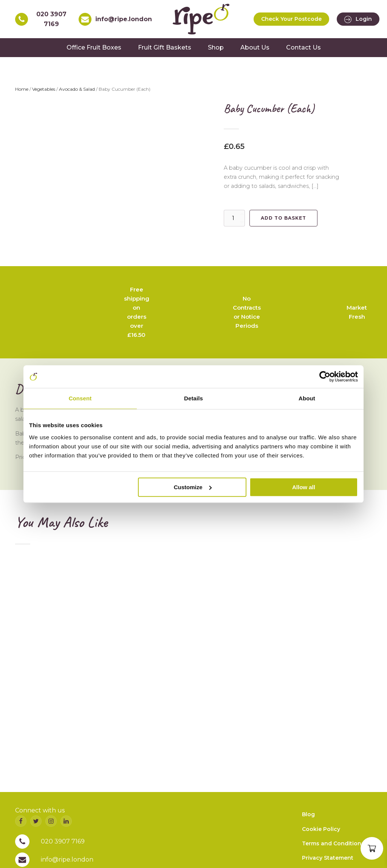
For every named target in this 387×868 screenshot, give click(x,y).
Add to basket (283, 218)
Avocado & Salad (77, 89)
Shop (216, 47)
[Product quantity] (234, 218)
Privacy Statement (327, 857)
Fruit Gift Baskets (164, 47)
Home (21, 89)
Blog (308, 814)
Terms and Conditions (333, 843)
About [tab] (307, 398)
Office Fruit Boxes (94, 47)
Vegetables (43, 89)
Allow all (303, 487)
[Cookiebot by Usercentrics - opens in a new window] (325, 376)
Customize (193, 487)
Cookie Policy (321, 828)
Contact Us (303, 47)
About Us (254, 47)
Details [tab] (193, 398)
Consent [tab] (80, 398)
